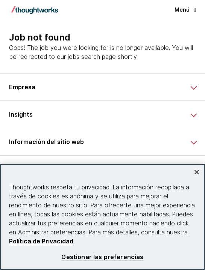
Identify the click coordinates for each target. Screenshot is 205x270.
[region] (102, 217)
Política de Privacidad (41, 241)
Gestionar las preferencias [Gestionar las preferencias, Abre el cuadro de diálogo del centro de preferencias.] (102, 257)
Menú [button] (185, 9)
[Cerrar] (196, 172)
